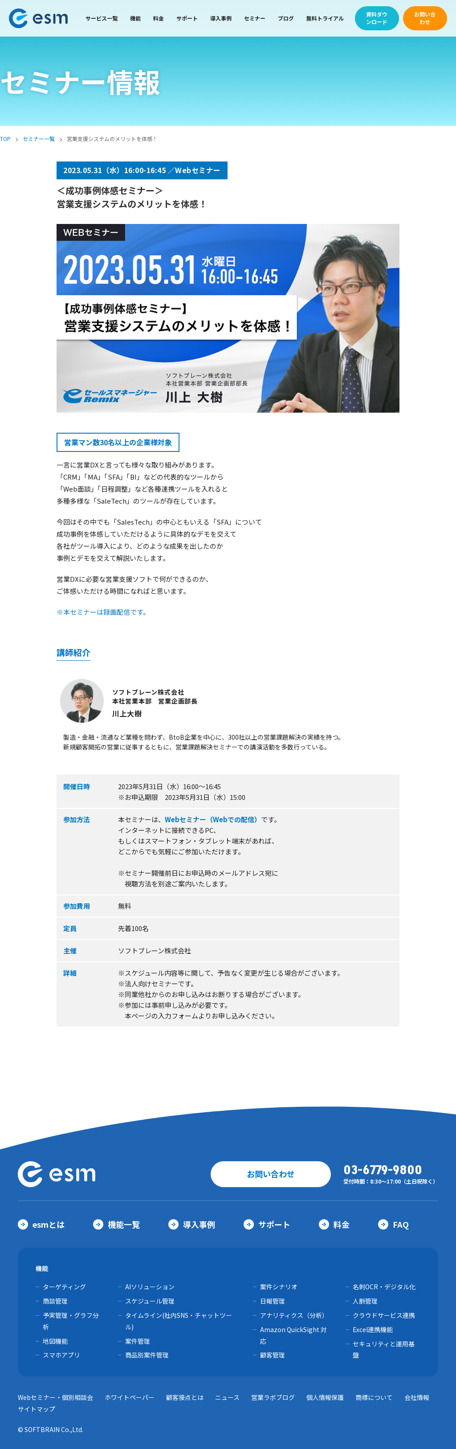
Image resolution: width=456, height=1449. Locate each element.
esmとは (41, 1224)
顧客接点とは (185, 1397)
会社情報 (416, 1397)
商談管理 (55, 1300)
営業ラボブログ (273, 1397)
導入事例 (221, 18)
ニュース (227, 1397)
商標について (374, 1397)
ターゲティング (64, 1286)
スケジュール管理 (150, 1300)
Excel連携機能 (373, 1329)
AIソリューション (150, 1286)
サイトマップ (36, 1408)
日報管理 (272, 1300)
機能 (135, 18)
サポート (187, 18)
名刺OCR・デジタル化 (384, 1286)
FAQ (393, 1224)
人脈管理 (365, 1300)
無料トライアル (325, 18)
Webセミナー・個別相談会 (55, 1397)
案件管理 (137, 1341)
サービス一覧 (102, 18)
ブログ (286, 18)
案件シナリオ (278, 1286)
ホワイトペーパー (130, 1397)
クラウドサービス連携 (384, 1315)
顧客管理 (272, 1354)
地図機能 (55, 1341)
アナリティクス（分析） (294, 1315)
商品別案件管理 (147, 1354)
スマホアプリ (61, 1354)
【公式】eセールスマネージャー (38, 18)
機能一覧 (116, 1224)
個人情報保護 (325, 1397)
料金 (158, 18)
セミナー (254, 18)
